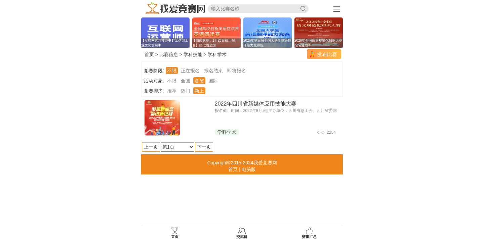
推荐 (171, 90)
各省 (199, 80)
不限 (171, 70)
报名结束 (213, 70)
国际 (213, 80)
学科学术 (217, 54)
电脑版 (249, 169)
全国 (185, 80)
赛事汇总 (309, 233)
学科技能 (193, 54)
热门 (185, 90)
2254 (331, 132)
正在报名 (190, 70)
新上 (199, 90)
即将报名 (236, 70)
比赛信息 (168, 54)
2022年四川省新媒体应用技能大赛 (256, 104)
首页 (149, 54)
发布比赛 (327, 54)
